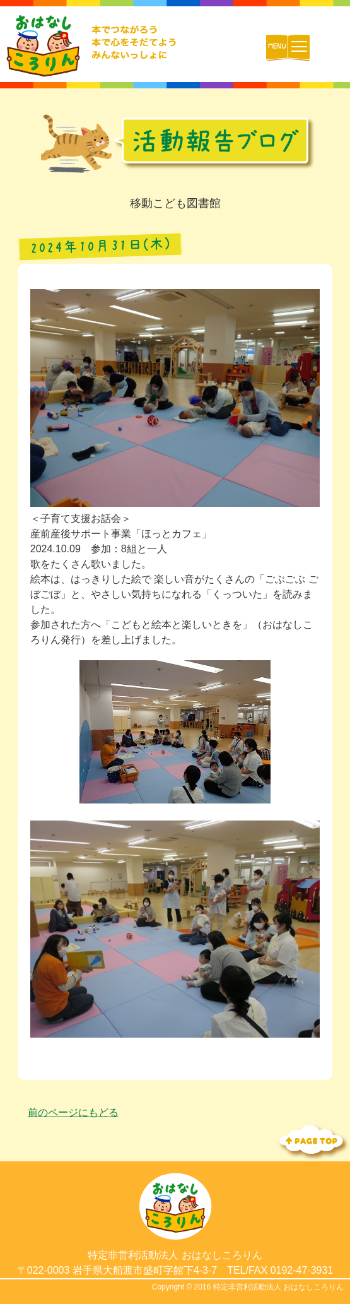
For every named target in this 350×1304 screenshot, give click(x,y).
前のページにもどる (73, 1112)
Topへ (312, 1140)
